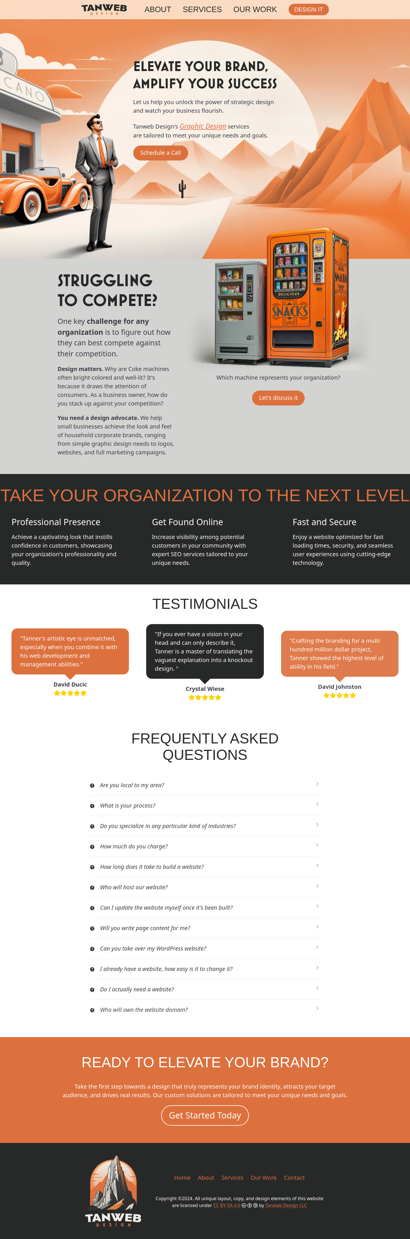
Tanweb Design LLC (286, 1205)
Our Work (255, 9)
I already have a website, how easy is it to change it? (161, 969)
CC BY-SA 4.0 (226, 1205)
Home (182, 1177)
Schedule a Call (160, 152)
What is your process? (122, 805)
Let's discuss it (278, 397)
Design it (308, 9)
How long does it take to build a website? (147, 867)
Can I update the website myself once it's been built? (161, 907)
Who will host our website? (129, 887)
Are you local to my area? (127, 785)
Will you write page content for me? (140, 928)
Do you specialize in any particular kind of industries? (163, 826)
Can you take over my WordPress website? (148, 948)
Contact (294, 1177)
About (157, 9)
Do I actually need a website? (132, 989)
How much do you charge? (129, 846)
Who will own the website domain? (139, 1010)
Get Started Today (205, 1115)
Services (202, 9)
